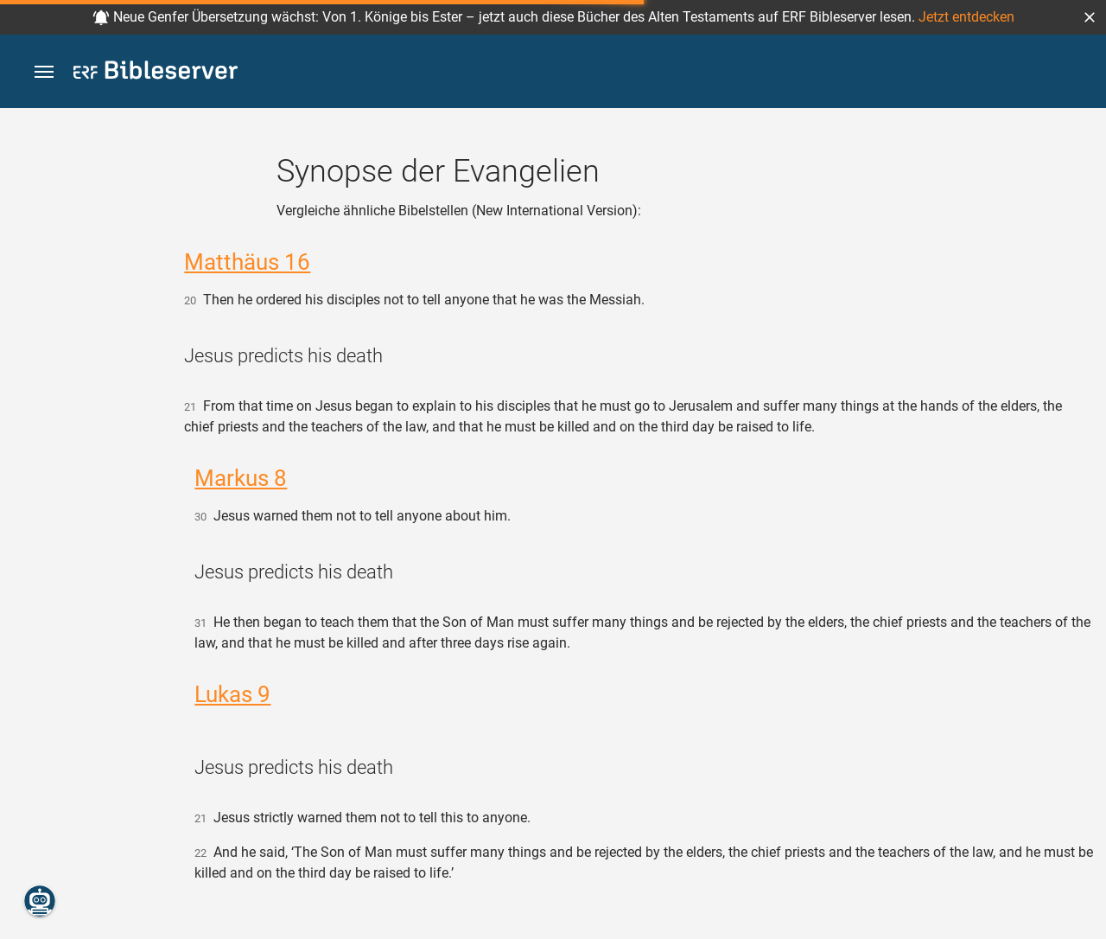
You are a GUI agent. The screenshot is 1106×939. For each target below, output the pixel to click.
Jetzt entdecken (966, 17)
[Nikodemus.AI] (39, 901)
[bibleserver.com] (155, 73)
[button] (1089, 17)
